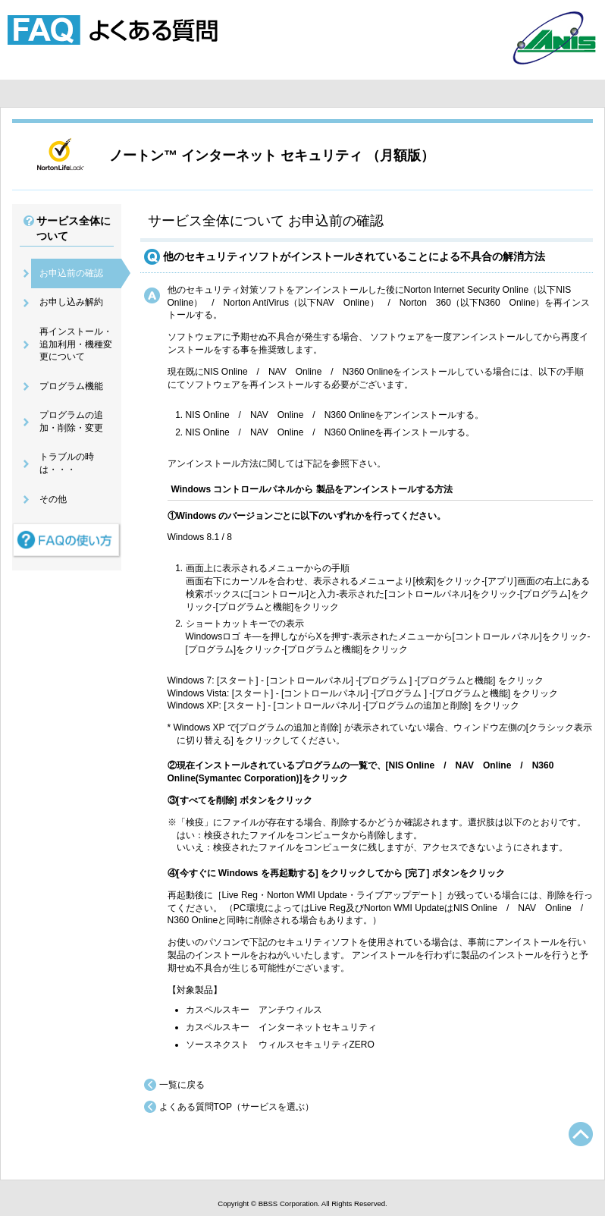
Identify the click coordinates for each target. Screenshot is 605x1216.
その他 (53, 499)
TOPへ (581, 1134)
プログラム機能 (71, 386)
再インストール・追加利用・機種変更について (75, 344)
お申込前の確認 (71, 273)
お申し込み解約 (71, 302)
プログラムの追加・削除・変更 (71, 421)
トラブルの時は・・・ (66, 463)
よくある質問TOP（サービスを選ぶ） (236, 1106)
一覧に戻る (182, 1084)
